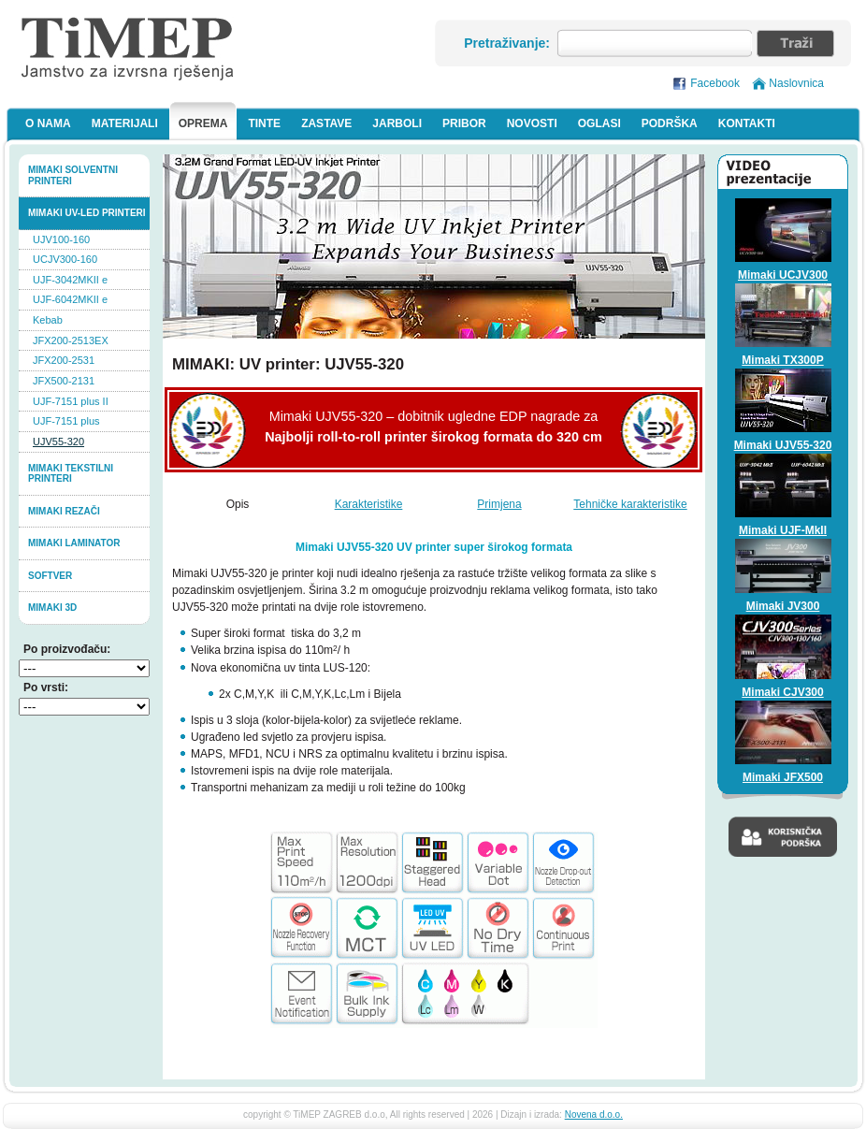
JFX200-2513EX (70, 340)
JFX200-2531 (63, 360)
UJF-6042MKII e (70, 299)
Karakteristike (369, 504)
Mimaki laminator (74, 543)
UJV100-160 (61, 239)
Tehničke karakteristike (629, 504)
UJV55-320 (58, 441)
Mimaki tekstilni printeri (70, 474)
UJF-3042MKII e (70, 279)
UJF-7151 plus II (70, 401)
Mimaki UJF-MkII (783, 530)
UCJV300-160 (65, 259)
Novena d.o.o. (594, 1114)
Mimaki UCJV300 (783, 275)
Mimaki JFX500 (783, 777)
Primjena (499, 504)
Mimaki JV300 (783, 606)
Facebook (715, 83)
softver (50, 576)
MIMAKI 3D (52, 607)
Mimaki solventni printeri (73, 175)
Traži (795, 43)
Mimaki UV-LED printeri (87, 213)
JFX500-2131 (63, 380)
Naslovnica (796, 83)
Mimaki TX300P (782, 360)
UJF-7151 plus (66, 421)
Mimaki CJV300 (782, 692)
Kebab (48, 320)
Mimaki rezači (64, 511)
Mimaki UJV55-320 (783, 445)
